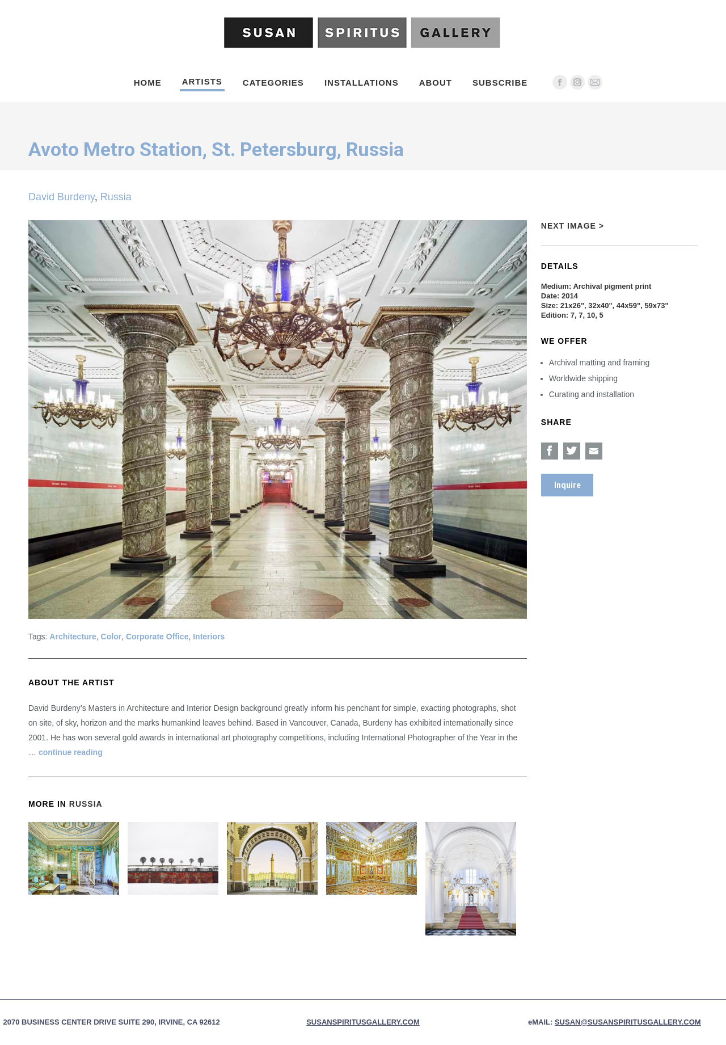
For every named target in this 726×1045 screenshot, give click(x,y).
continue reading (71, 752)
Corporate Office (157, 636)
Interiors (209, 636)
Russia (116, 197)
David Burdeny (61, 197)
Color (111, 636)
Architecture (72, 636)
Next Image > (572, 225)
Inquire (567, 485)
